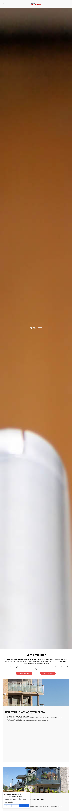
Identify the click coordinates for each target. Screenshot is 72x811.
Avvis (15, 805)
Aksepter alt (24, 805)
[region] (16, 800)
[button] (3, 3)
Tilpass (8, 805)
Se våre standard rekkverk (24, 673)
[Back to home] (36, 3)
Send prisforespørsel (47, 673)
